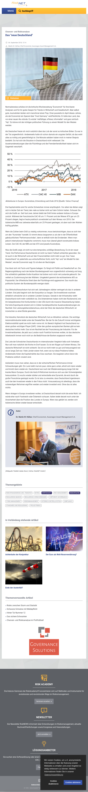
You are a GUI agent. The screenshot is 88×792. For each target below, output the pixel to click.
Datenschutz (35, 779)
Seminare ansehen (43, 695)
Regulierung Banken (14, 491)
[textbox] (51, 11)
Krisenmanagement (31, 495)
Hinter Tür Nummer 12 (15, 607)
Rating (37, 487)
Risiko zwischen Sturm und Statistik (21, 599)
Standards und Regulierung (16, 499)
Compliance (68, 495)
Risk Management (60, 487)
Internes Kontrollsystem (51, 495)
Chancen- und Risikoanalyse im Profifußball (24, 614)
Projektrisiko (35, 499)
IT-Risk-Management (13, 495)
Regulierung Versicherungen (35, 491)
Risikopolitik (74, 487)
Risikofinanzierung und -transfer (19, 487)
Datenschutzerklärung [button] (54, 775)
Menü (11, 10)
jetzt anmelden (43, 728)
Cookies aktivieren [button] (72, 782)
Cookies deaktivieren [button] (53, 782)
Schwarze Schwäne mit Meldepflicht (21, 603)
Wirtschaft (46, 487)
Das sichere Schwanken (16, 610)
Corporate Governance (58, 491)
